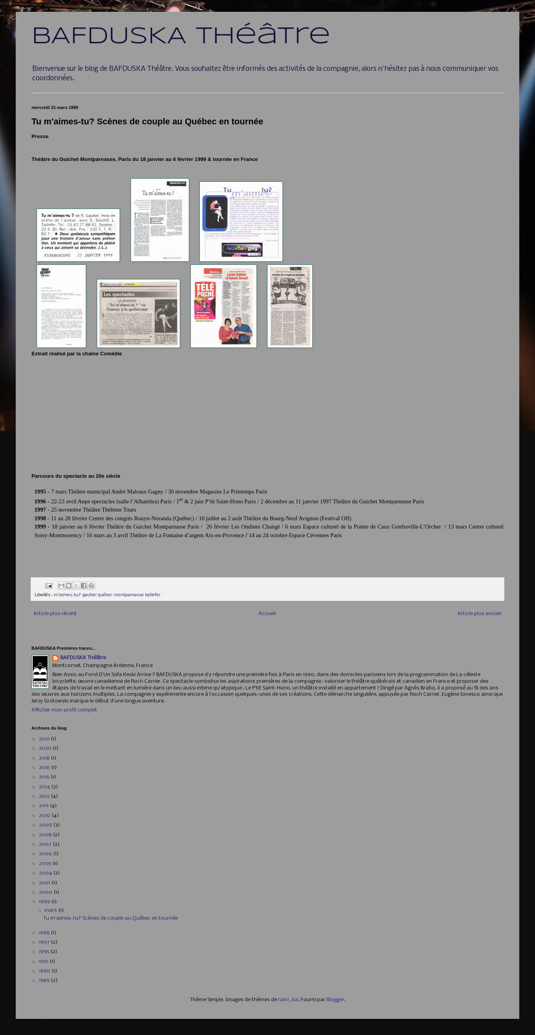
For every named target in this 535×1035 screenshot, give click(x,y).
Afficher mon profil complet (64, 710)
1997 (45, 942)
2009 (46, 825)
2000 (46, 892)
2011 (44, 805)
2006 (46, 853)
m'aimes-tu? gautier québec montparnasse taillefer (107, 595)
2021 (45, 738)
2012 (45, 796)
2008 (46, 834)
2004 (46, 873)
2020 (46, 748)
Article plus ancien (480, 613)
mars (51, 910)
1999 (45, 901)
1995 (44, 951)
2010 (45, 815)
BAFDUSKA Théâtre (180, 36)
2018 (45, 758)
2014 (45, 786)
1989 (45, 980)
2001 (45, 882)
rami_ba (288, 999)
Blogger (335, 999)
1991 (44, 961)
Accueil (267, 613)
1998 (45, 932)
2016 (45, 767)
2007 (46, 844)
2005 (45, 863)
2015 (44, 777)
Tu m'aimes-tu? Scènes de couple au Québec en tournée (110, 918)
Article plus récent (55, 613)
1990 (45, 971)
